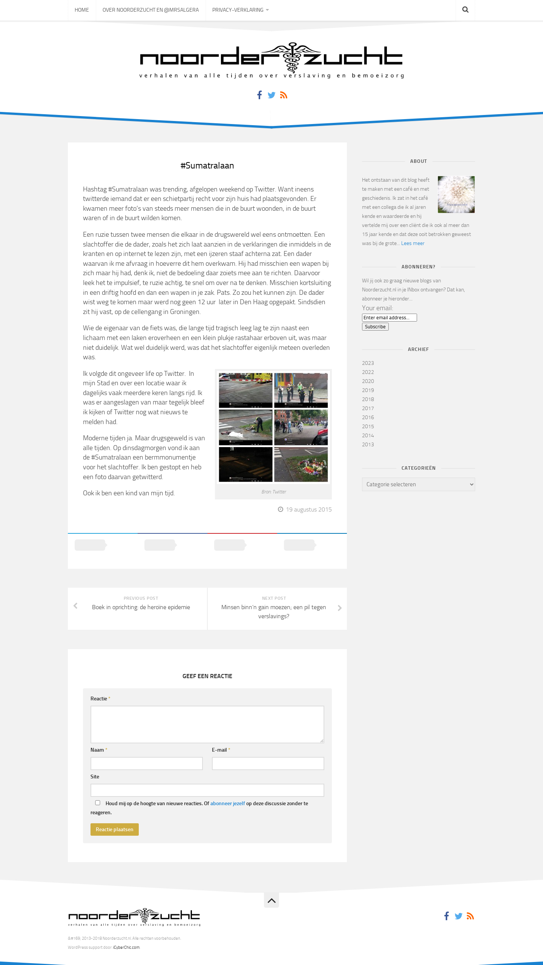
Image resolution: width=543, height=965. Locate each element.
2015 (368, 426)
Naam (98, 740)
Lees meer (413, 243)
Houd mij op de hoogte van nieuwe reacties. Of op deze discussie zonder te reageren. (199, 798)
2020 (368, 381)
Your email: (377, 308)
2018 (368, 399)
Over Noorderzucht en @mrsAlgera (149, 11)
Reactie (100, 689)
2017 (368, 408)
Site (94, 767)
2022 (368, 372)
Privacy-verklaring (235, 11)
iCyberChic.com (126, 937)
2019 (368, 390)
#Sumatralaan (207, 165)
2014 (368, 435)
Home (81, 11)
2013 (368, 444)
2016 (368, 417)
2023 (368, 363)
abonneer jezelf (227, 793)
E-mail (221, 740)
